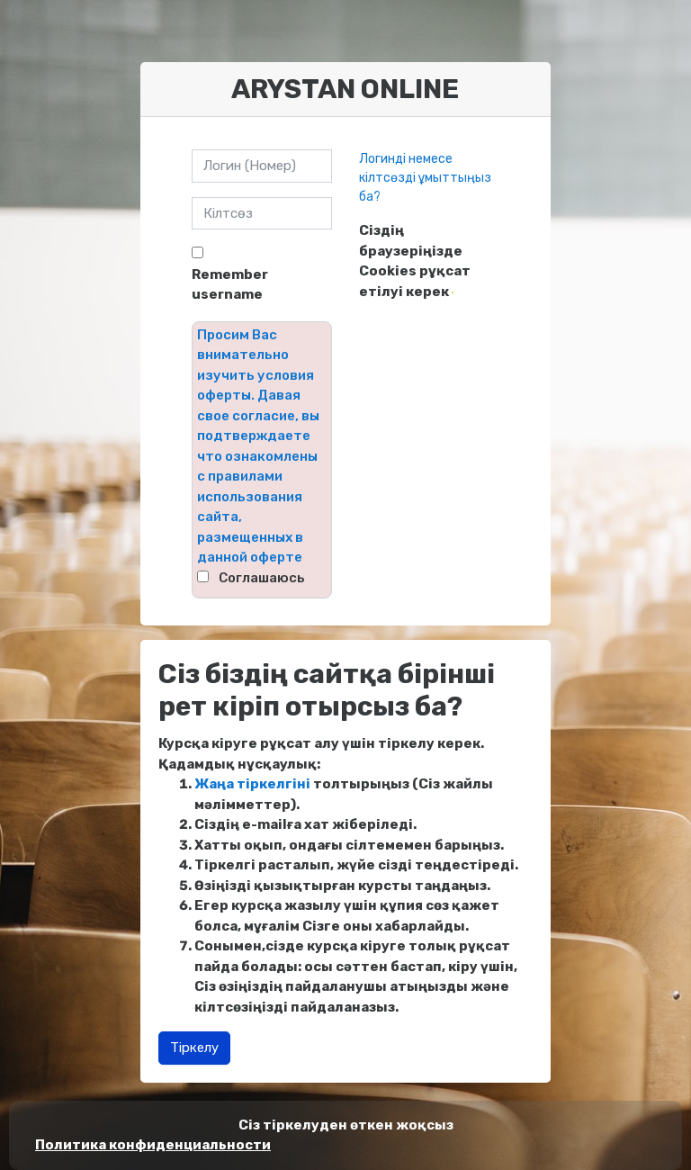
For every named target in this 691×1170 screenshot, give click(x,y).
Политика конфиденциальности (153, 1145)
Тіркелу (194, 1048)
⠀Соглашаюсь (257, 578)
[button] (452, 292)
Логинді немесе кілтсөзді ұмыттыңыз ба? (425, 177)
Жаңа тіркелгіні (252, 784)
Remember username (230, 284)
